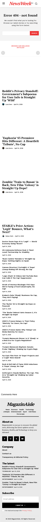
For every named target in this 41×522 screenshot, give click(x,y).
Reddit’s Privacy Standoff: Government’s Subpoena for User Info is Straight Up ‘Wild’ (20, 95)
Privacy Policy (26, 510)
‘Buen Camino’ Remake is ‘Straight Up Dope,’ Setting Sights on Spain (18, 260)
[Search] (34, 33)
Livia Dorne (9, 148)
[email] (20, 499)
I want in (20, 505)
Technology (6, 471)
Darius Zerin (9, 236)
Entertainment (7, 479)
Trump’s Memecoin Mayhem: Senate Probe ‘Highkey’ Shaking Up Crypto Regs (20, 348)
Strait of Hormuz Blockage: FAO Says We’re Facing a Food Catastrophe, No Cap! (18, 287)
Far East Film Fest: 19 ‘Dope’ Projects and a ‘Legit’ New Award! (20, 357)
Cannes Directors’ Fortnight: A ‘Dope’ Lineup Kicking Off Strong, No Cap (18, 268)
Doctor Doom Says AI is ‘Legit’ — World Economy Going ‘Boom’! (19, 242)
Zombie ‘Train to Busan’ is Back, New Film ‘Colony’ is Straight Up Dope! (20, 185)
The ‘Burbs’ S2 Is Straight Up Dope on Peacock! (19, 305)
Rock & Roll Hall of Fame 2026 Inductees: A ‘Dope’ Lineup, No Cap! (20, 365)
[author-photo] (3, 104)
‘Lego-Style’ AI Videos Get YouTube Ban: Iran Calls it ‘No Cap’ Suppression (20, 277)
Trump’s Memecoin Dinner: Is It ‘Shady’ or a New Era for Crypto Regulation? (20, 339)
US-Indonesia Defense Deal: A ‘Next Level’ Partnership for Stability (18, 251)
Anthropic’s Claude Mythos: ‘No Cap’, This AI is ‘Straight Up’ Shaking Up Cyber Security (20, 375)
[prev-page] (3, 53)
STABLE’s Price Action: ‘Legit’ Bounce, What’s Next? (18, 229)
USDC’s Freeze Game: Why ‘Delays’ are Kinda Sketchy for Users (19, 331)
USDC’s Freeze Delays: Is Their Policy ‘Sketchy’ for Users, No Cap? (18, 322)
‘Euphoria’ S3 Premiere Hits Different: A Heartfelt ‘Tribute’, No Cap (20, 141)
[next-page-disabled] (38, 53)
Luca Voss (8, 104)
